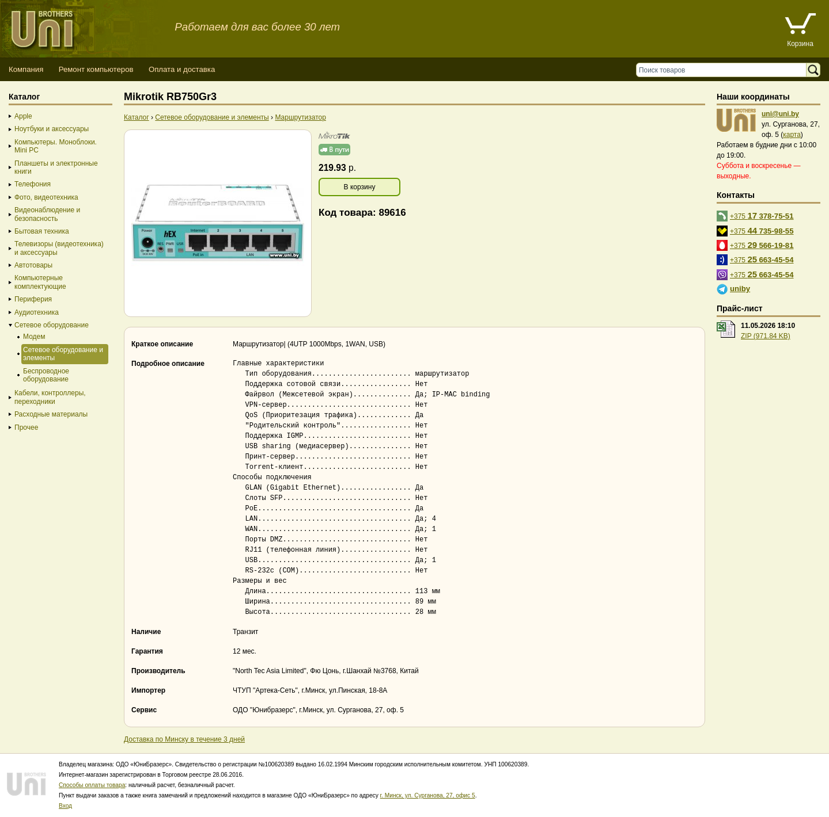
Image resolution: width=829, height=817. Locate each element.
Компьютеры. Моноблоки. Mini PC (55, 146)
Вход (65, 806)
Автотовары (33, 265)
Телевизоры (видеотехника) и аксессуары (59, 248)
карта (792, 135)
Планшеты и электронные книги (56, 167)
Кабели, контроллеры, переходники (50, 397)
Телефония (32, 184)
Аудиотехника (36, 312)
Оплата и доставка (182, 69)
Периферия (33, 299)
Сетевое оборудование (51, 325)
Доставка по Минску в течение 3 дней (184, 739)
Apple (23, 116)
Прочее (26, 427)
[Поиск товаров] (724, 70)
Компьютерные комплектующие (40, 282)
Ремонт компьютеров (96, 69)
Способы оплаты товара (92, 785)
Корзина (800, 44)
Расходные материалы (51, 414)
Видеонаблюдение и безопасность (47, 214)
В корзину (360, 187)
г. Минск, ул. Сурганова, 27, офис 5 (427, 795)
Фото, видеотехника (46, 197)
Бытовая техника (41, 231)
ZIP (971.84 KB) (765, 336)
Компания (26, 69)
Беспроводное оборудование (46, 375)
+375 (762, 215)
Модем (34, 337)
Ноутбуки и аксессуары (51, 129)
